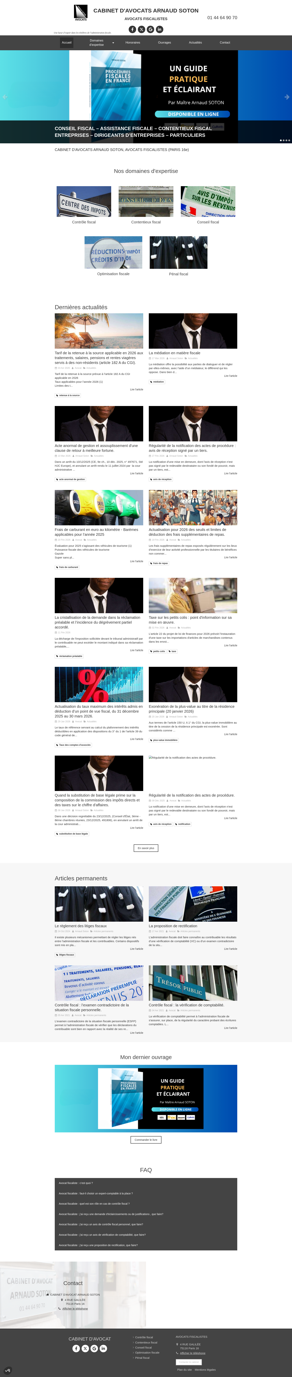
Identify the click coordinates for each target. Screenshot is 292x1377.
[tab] (146, 1183)
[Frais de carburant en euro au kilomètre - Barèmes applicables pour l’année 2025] (99, 507)
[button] (7, 1370)
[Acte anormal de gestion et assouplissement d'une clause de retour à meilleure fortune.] (99, 423)
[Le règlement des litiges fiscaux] (99, 904)
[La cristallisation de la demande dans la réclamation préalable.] (99, 595)
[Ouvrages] (146, 96)
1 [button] (281, 140)
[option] (146, 96)
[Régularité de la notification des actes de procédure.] (193, 773)
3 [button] (286, 140)
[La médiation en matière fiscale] (193, 331)
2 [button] (284, 140)
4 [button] (289, 140)
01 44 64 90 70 (222, 17)
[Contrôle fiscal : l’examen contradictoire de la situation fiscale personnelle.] (99, 983)
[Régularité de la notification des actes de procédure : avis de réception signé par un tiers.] (193, 423)
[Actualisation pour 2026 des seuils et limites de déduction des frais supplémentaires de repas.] (193, 507)
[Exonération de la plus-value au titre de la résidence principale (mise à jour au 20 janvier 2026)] (193, 684)
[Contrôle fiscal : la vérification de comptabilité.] (193, 983)
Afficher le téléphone (75, 1308)
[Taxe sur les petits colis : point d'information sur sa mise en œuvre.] (193, 595)
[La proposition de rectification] (193, 904)
